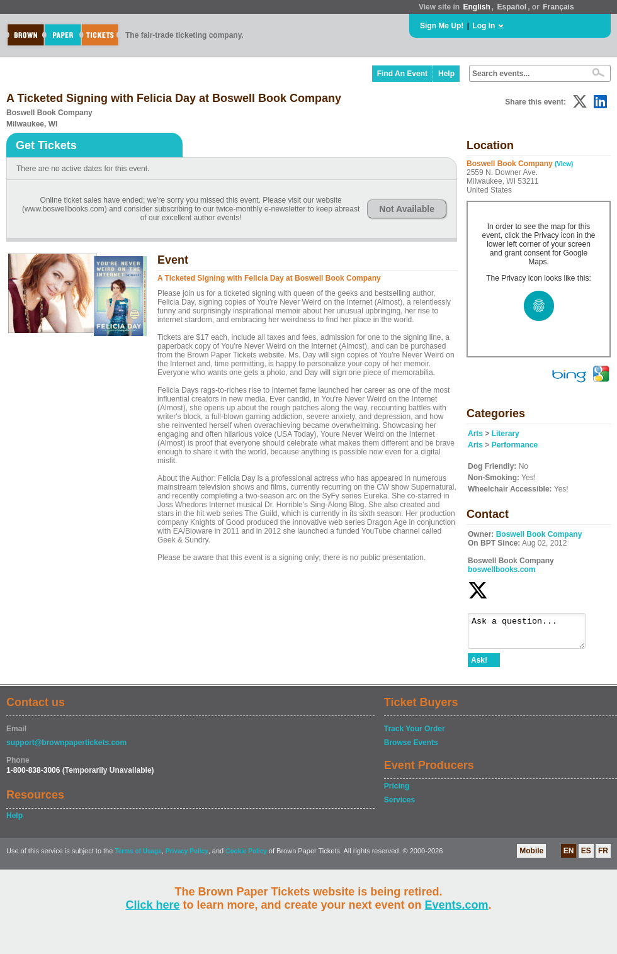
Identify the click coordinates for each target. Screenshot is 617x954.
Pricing (397, 791)
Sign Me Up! (441, 25)
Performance (515, 445)
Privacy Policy (187, 856)
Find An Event (402, 73)
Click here (152, 905)
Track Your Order (414, 734)
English (476, 7)
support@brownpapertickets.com (66, 748)
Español (512, 7)
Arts (475, 433)
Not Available (406, 209)
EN (568, 856)
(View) (564, 163)
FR (603, 856)
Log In (483, 25)
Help (446, 73)
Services (399, 805)
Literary (505, 433)
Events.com (457, 905)
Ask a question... (533, 633)
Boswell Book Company (539, 534)
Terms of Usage (138, 856)
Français (558, 7)
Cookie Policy (246, 856)
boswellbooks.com (501, 569)
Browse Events (411, 748)
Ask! (479, 665)
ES (586, 856)
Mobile (531, 856)
